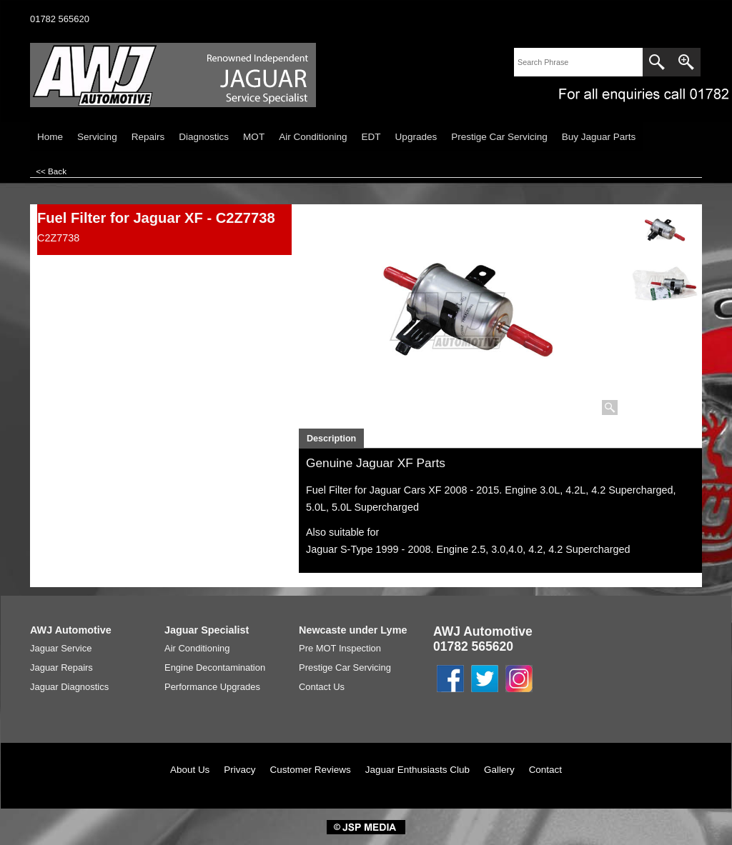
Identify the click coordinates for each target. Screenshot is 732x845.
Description (331, 439)
